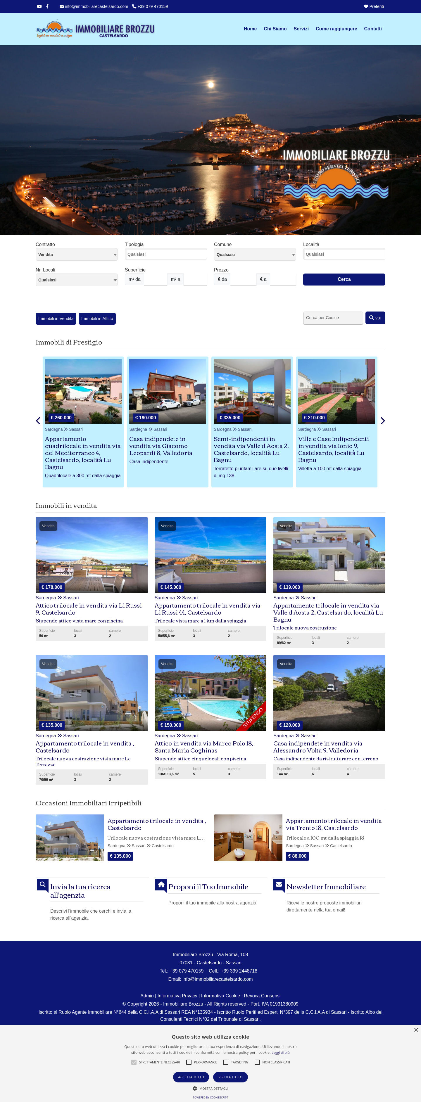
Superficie (135, 269)
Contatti (373, 28)
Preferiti (374, 6)
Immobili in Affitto (97, 318)
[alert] (210, 1063)
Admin (146, 995)
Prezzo (221, 269)
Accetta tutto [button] (191, 1077)
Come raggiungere (336, 28)
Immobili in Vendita (56, 318)
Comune (223, 244)
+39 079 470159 (150, 6)
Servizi (301, 28)
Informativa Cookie (220, 995)
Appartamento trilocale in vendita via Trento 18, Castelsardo (334, 824)
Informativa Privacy (177, 995)
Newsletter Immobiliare (326, 886)
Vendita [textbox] (45, 254)
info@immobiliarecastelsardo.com (94, 6)
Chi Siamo (275, 28)
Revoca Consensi (262, 995)
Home (250, 28)
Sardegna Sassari (64, 429)
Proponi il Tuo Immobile (208, 886)
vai (375, 317)
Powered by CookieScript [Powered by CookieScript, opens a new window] (210, 1097)
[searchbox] (167, 256)
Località (311, 244)
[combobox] (77, 254)
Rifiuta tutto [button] (230, 1077)
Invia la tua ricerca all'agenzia (80, 890)
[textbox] (255, 254)
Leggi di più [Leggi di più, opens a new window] (281, 1052)
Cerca (344, 279)
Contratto (45, 244)
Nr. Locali (45, 269)
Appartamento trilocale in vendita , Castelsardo (157, 824)
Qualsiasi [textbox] (47, 280)
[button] (134, 1062)
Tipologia (134, 244)
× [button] (416, 1030)
